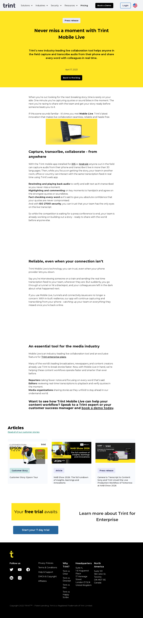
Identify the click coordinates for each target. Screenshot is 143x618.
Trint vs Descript (67, 579)
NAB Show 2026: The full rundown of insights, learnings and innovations (71, 480)
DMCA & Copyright (47, 576)
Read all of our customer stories (24, 432)
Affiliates (42, 581)
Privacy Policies (45, 563)
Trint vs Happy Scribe (66, 595)
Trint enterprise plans (53, 357)
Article (59, 470)
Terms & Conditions (47, 567)
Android (83, 164)
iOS (74, 164)
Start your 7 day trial (35, 530)
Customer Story (20, 470)
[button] (27, 5)
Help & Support (45, 572)
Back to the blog (71, 78)
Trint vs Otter (66, 572)
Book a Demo (104, 5)
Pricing (84, 5)
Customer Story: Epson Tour (24, 477)
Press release (71, 20)
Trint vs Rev (66, 586)
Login (125, 5)
